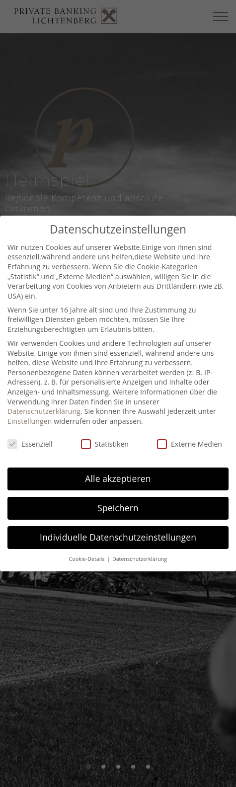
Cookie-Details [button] (87, 558)
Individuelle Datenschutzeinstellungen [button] (118, 537)
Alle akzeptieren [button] (118, 478)
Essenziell (30, 444)
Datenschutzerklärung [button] (139, 558)
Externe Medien (189, 444)
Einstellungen (29, 421)
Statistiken (105, 444)
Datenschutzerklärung (43, 411)
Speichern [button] (118, 508)
